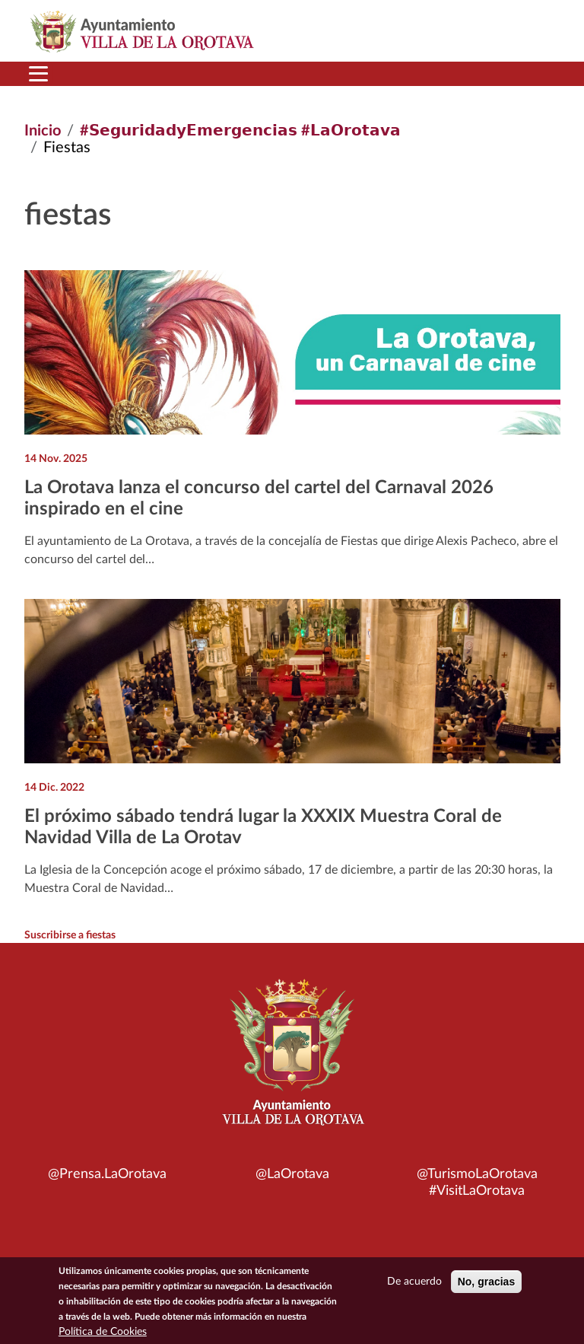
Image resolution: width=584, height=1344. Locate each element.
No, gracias (486, 1282)
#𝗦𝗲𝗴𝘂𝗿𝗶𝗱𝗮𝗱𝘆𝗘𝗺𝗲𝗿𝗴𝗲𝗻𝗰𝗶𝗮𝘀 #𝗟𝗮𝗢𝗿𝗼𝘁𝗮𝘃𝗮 (240, 131)
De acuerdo (414, 1281)
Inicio (42, 131)
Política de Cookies (103, 1331)
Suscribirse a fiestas (70, 935)
